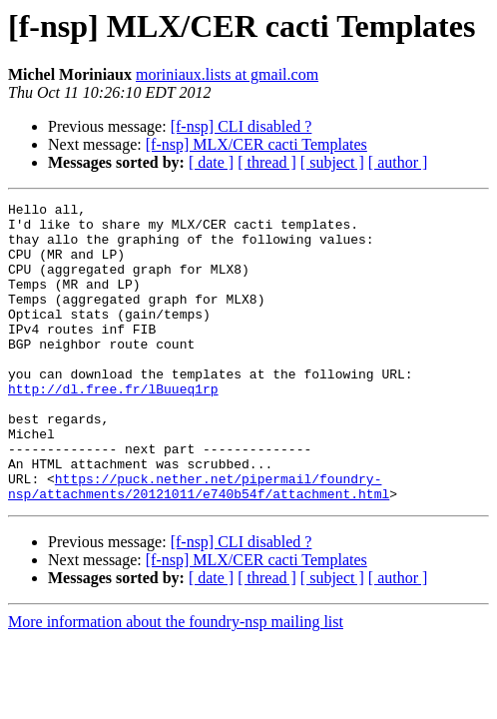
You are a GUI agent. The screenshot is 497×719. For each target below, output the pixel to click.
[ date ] (211, 162)
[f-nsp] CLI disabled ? (241, 126)
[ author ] (398, 162)
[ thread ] (267, 162)
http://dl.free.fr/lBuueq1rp (113, 427)
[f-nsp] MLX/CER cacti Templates (256, 144)
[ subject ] (332, 162)
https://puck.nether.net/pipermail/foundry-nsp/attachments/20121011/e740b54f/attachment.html (198, 544)
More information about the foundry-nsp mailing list (175, 681)
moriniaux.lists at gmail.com (227, 74)
